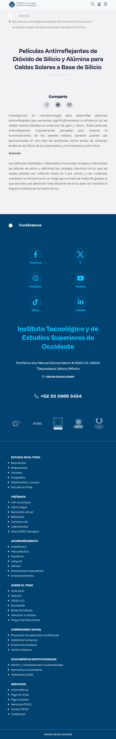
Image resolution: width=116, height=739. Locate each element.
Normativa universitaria (26, 670)
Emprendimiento (22, 576)
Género (16, 566)
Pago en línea (20, 694)
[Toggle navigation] (104, 4)
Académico (18, 546)
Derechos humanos (24, 640)
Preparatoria (19, 468)
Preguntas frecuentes (25, 620)
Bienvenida (18, 463)
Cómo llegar (19, 507)
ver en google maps (58, 376)
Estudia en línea (21, 487)
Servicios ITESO (21, 704)
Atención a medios (23, 615)
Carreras (16, 472)
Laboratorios (19, 526)
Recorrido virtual (22, 512)
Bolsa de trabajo (22, 610)
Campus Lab (19, 522)
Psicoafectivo (20, 551)
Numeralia (18, 605)
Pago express (20, 699)
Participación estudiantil (27, 571)
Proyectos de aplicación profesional (35, 635)
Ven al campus (21, 502)
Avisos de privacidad (58, 734)
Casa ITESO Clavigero (25, 531)
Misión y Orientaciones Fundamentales (37, 665)
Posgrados (18, 477)
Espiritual (17, 556)
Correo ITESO (20, 709)
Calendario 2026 (22, 674)
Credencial (18, 714)
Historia (16, 596)
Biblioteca (17, 517)
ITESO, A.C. (18, 600)
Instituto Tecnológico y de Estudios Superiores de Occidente (58, 337)
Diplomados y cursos (25, 482)
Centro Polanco (21, 650)
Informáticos (19, 690)
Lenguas (16, 561)
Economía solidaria (24, 645)
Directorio (17, 591)
